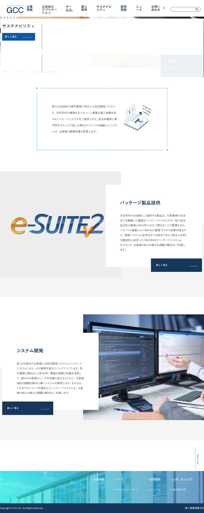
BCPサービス (174, 68)
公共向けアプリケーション (49, 9)
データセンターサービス (181, 54)
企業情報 (30, 8)
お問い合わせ (158, 8)
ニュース (139, 8)
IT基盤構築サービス (179, 39)
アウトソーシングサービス (182, 46)
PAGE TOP (198, 459)
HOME (5, 71)
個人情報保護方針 (194, 508)
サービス (69, 8)
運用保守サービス (177, 61)
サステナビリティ (104, 8)
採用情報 (124, 8)
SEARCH (179, 489)
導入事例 (84, 8)
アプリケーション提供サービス (184, 32)
